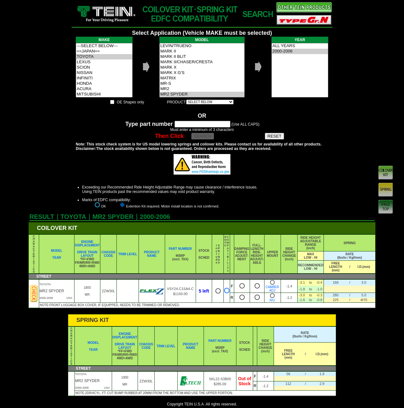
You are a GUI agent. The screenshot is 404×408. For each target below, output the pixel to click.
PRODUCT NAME (151, 253)
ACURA (104, 89)
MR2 (202, 89)
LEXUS (104, 62)
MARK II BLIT (202, 56)
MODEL (56, 250)
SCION (104, 67)
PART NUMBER (180, 248)
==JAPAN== (104, 51)
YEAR (56, 257)
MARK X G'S (202, 73)
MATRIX (202, 78)
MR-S (202, 83)
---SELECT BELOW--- (104, 46)
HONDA (104, 83)
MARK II (202, 51)
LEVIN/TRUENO (202, 46)
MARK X (202, 67)
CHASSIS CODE (108, 253)
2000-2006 (300, 51)
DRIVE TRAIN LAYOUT (87, 253)
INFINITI (104, 78)
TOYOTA (104, 56)
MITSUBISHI (104, 94)
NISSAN (104, 73)
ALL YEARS (300, 46)
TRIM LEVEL (127, 254)
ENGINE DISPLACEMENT (87, 243)
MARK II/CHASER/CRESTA (202, 62)
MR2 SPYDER (202, 94)
